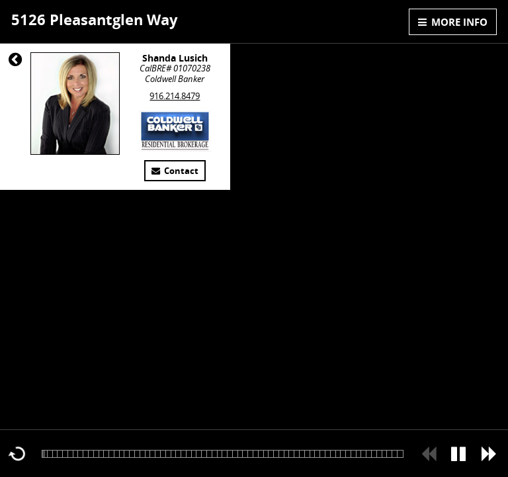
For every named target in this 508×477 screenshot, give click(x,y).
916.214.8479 (174, 96)
